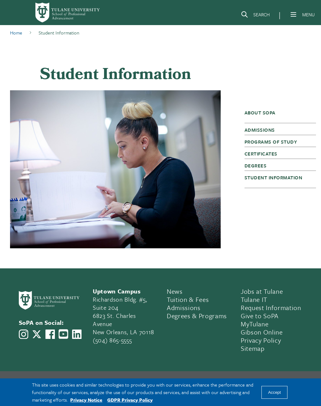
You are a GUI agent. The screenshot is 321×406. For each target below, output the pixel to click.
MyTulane (254, 324)
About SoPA (260, 112)
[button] (277, 115)
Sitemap (253, 348)
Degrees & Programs (197, 315)
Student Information (273, 177)
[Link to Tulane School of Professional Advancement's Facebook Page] (50, 334)
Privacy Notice (86, 399)
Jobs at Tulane (262, 291)
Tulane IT (254, 299)
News (175, 291)
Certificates (261, 153)
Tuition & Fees (188, 299)
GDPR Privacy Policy (130, 399)
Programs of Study (271, 141)
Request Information (271, 307)
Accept (274, 392)
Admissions (260, 129)
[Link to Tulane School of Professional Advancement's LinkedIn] (77, 334)
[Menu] (293, 14)
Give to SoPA (260, 315)
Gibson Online (262, 332)
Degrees (255, 165)
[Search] (255, 16)
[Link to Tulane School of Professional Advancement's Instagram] (23, 334)
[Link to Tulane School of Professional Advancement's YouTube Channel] (63, 334)
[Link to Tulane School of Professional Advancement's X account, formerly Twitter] (36, 334)
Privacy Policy (261, 340)
